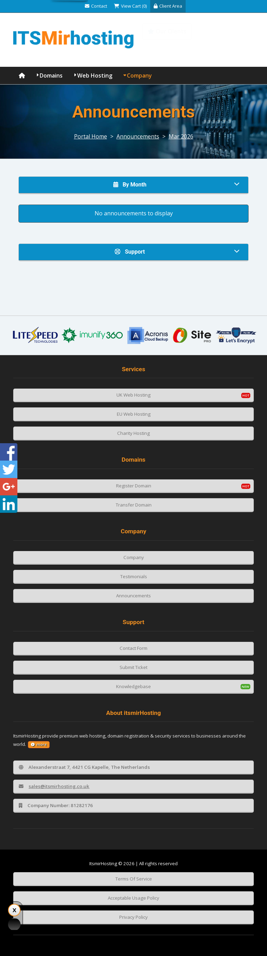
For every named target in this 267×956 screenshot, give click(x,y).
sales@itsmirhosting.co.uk (54, 786)
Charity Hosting (133, 433)
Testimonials (133, 576)
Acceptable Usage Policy (133, 898)
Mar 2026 (181, 136)
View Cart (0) (130, 6)
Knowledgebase (172, 47)
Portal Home (90, 136)
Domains (51, 75)
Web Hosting (94, 75)
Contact (96, 6)
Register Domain (133, 486)
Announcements (137, 136)
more (39, 744)
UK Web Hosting (133, 395)
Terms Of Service (133, 879)
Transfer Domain (134, 505)
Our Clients (167, 31)
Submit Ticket (133, 667)
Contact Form (133, 648)
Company (139, 75)
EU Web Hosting (134, 414)
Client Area (168, 6)
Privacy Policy (133, 917)
